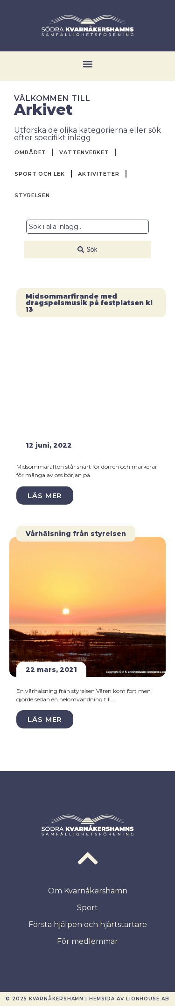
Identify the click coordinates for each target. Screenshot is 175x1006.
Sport (87, 907)
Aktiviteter (98, 174)
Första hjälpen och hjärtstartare (87, 924)
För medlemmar (87, 941)
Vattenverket (84, 152)
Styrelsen (32, 195)
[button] (87, 63)
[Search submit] (87, 249)
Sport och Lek (39, 174)
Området (30, 152)
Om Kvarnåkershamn (87, 890)
